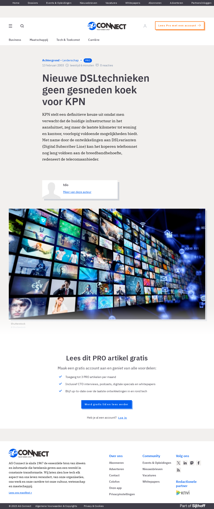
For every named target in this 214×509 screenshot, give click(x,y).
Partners (196, 2)
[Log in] (145, 26)
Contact (114, 475)
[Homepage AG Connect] (107, 26)
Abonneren (155, 2)
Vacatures (111, 2)
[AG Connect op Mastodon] (191, 462)
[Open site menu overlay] (10, 26)
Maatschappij (39, 40)
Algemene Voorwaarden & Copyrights (56, 506)
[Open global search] (22, 26)
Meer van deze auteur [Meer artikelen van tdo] (77, 192)
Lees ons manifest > (20, 492)
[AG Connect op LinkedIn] (185, 462)
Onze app (115, 488)
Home (16, 2)
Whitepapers (132, 2)
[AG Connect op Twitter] (178, 462)
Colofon (114, 481)
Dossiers (33, 2)
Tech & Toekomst (68, 40)
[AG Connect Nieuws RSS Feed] (178, 470)
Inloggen (206, 2)
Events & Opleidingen (58, 2)
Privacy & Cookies (94, 506)
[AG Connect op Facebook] (198, 462)
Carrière (93, 40)
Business (15, 40)
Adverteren (176, 2)
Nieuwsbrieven (88, 2)
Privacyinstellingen (122, 494)
